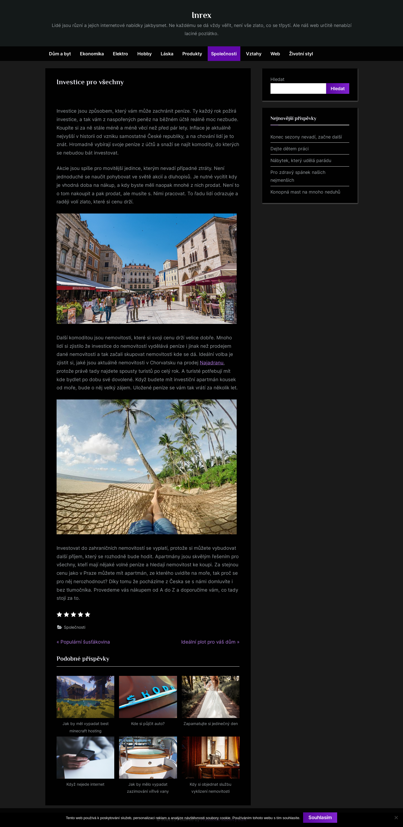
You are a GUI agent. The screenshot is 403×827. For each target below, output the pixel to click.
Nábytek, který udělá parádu (300, 160)
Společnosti (224, 53)
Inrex (201, 15)
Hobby (144, 53)
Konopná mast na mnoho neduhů (305, 192)
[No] (396, 817)
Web (275, 53)
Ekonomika (92, 53)
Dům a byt (60, 53)
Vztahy (253, 53)
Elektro (120, 53)
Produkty (192, 53)
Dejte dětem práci (289, 148)
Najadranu (211, 362)
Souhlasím (320, 817)
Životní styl (301, 53)
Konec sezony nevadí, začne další (306, 137)
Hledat (277, 79)
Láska (167, 53)
